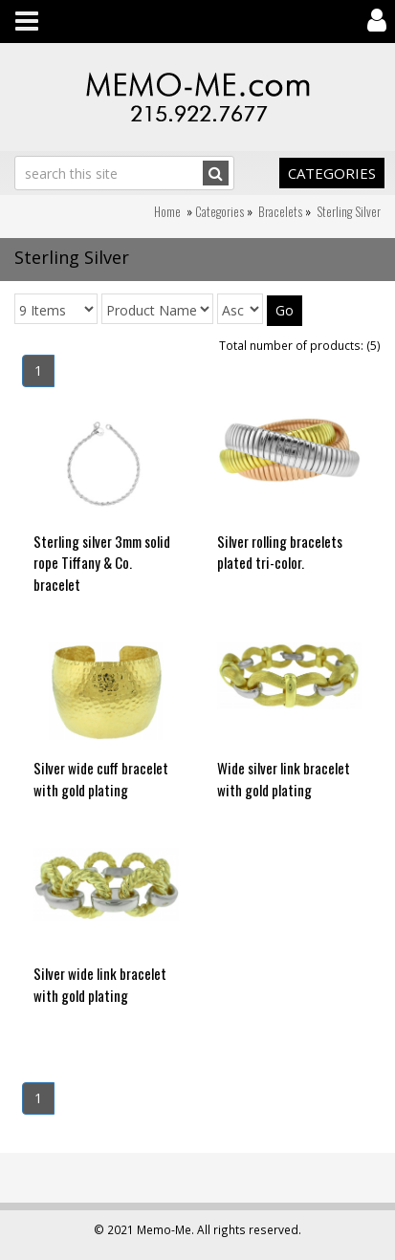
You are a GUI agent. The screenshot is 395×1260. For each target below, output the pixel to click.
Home (167, 211)
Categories (332, 173)
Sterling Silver (349, 211)
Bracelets (280, 211)
